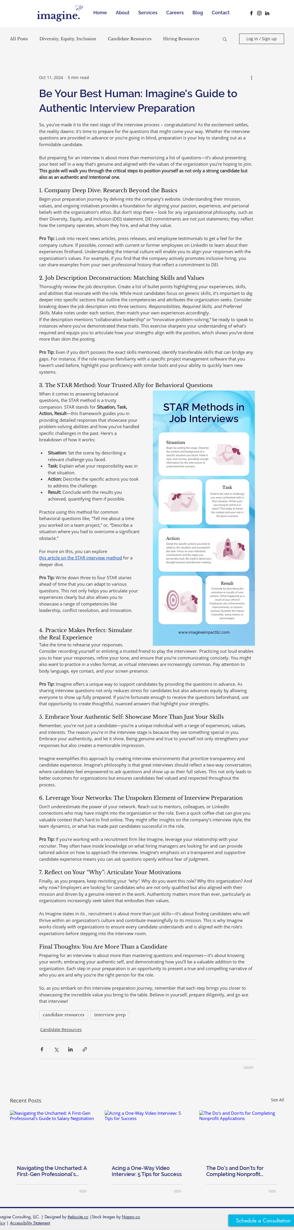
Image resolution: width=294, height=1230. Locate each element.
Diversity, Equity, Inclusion (67, 38)
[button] (225, 38)
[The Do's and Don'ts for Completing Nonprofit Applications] (241, 1134)
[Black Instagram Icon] (259, 13)
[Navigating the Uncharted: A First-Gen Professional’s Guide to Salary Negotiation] (52, 1134)
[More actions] (251, 77)
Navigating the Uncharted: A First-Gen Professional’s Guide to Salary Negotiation (52, 1171)
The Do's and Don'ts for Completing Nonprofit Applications (235, 1171)
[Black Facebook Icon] (251, 13)
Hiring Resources (181, 38)
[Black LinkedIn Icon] (267, 13)
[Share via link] (85, 1049)
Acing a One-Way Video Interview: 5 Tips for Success (147, 1171)
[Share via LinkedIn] (70, 1049)
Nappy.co (131, 1216)
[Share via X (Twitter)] (56, 1049)
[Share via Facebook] (42, 1049)
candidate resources (63, 1014)
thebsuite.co (78, 1216)
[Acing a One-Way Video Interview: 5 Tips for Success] (147, 1134)
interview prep (110, 1014)
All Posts (19, 38)
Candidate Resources (129, 38)
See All (277, 1100)
